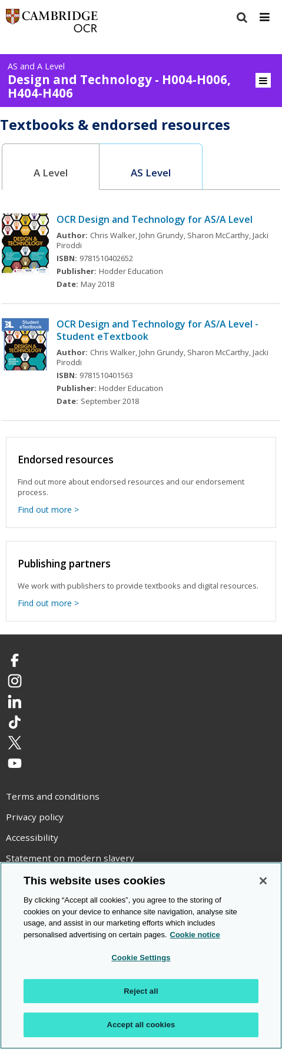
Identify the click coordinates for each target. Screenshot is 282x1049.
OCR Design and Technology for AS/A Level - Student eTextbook (157, 330)
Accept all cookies (141, 1024)
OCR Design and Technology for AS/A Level (155, 219)
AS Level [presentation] (151, 172)
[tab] (51, 166)
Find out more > (48, 509)
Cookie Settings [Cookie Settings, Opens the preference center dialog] (140, 957)
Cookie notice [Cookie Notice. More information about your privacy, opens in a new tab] (195, 934)
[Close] (263, 881)
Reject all (141, 991)
